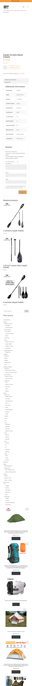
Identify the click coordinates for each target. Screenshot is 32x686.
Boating (8, 10)
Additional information (10, 84)
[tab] (16, 84)
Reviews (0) (7, 86)
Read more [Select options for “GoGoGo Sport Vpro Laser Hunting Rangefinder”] (16, 608)
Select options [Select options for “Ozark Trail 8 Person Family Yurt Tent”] (16, 641)
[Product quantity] (5, 72)
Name (7, 177)
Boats (12, 10)
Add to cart (14, 72)
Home (4, 10)
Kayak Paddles (17, 10)
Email (7, 184)
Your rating (8, 166)
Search (26, 315)
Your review (8, 168)
